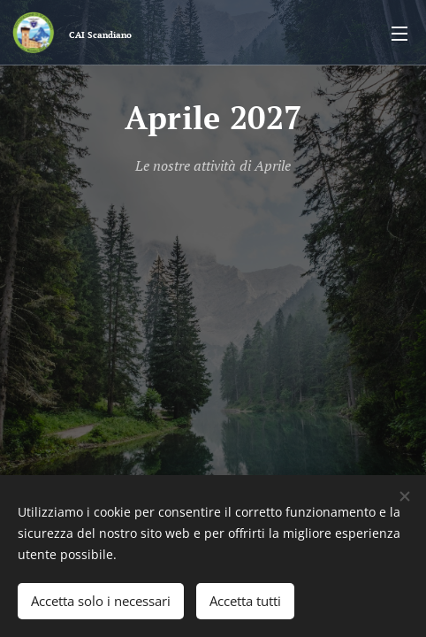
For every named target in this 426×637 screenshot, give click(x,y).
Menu (399, 34)
